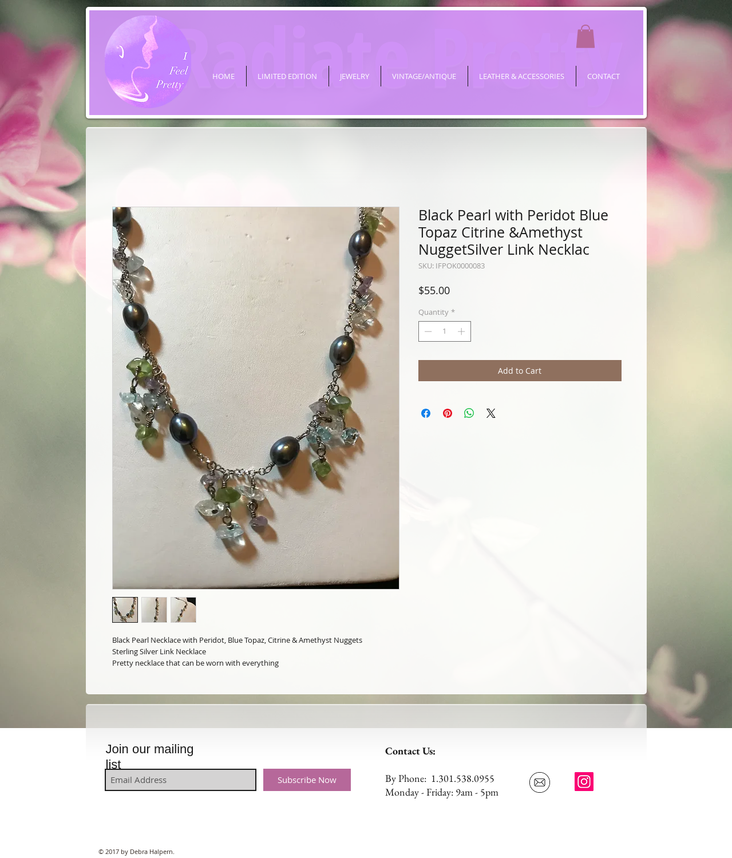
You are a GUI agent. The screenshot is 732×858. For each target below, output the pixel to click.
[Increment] (462, 331)
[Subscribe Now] (307, 780)
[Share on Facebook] (426, 413)
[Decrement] (427, 331)
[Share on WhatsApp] (469, 413)
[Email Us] (540, 782)
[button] (585, 36)
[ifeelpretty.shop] (584, 781)
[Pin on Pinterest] (447, 413)
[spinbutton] (444, 331)
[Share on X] (491, 413)
